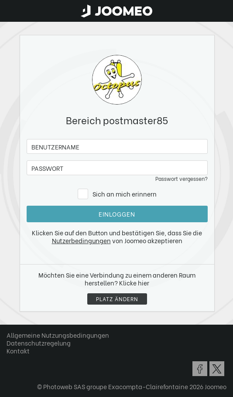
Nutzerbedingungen (81, 240)
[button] (23, 352)
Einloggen (117, 213)
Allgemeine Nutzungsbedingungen (58, 334)
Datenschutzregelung (39, 342)
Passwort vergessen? (181, 178)
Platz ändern (117, 298)
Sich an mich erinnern (125, 193)
